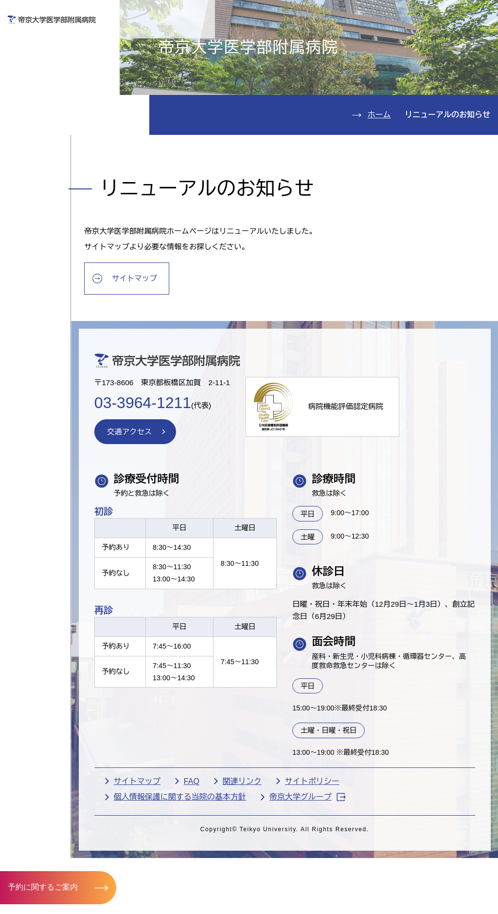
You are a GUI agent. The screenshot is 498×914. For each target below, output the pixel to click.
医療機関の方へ (361, 42)
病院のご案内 (48, 148)
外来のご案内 (48, 60)
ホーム (379, 171)
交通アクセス (48, 177)
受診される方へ (191, 42)
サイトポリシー (341, 853)
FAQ (221, 853)
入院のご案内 (48, 89)
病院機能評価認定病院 (382, 473)
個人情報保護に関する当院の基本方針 (209, 870)
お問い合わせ (353, 14)
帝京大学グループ (337, 869)
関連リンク (271, 853)
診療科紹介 (42, 118)
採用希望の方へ (445, 42)
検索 (480, 14)
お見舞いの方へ (276, 42)
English (424, 14)
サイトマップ (166, 339)
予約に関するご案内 (43, 887)
